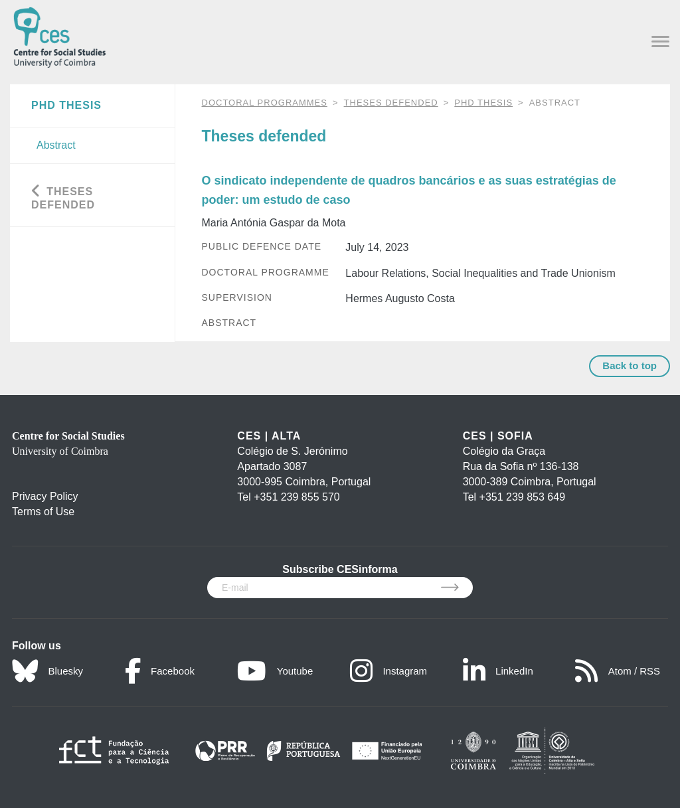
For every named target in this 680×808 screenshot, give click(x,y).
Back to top (629, 365)
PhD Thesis (483, 103)
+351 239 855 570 (296, 497)
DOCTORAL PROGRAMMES (264, 103)
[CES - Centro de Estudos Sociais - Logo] (59, 34)
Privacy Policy (45, 496)
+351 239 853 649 (522, 497)
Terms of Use (43, 511)
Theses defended (391, 103)
